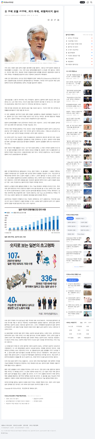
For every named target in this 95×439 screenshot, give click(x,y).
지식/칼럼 (71, 338)
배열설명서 (87, 338)
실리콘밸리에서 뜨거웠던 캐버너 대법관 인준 (18, 401)
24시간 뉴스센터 (17, 425)
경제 (70, 330)
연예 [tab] (85, 322)
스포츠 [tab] (89, 322)
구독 (82, 2)
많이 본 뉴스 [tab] (72, 280)
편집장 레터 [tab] (71, 234)
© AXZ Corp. (4, 433)
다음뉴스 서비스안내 (6, 425)
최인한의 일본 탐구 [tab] (86, 226)
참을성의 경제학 (38, 399)
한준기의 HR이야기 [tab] (86, 230)
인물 (87, 334)
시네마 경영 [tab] (84, 222)
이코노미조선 (8, 2)
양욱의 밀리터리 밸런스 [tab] (73, 222)
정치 (79, 330)
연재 (79, 338)
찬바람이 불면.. (38, 401)
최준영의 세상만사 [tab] (81, 218)
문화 (70, 334)
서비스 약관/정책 (33, 425)
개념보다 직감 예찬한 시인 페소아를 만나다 (18, 403)
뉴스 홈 (70, 326)
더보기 (79, 266)
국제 (87, 330)
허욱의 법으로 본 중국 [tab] (73, 226)
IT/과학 (79, 334)
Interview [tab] (70, 218)
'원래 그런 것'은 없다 (12, 399)
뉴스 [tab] (81, 322)
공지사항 (25, 425)
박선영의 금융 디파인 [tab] (73, 230)
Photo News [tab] (80, 234)
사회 (87, 326)
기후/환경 (79, 326)
